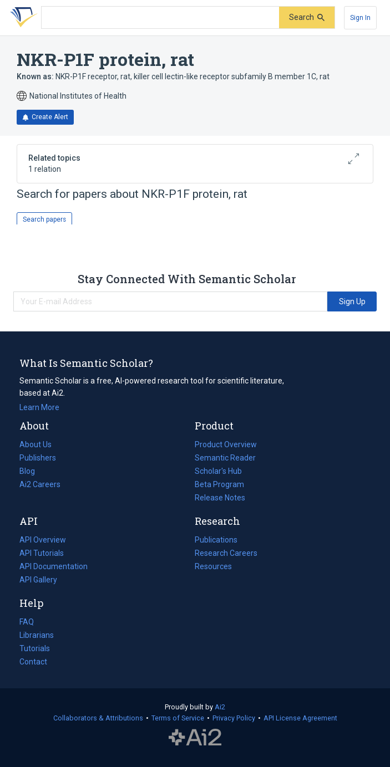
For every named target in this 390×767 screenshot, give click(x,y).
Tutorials (34, 648)
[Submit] (307, 17)
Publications (216, 539)
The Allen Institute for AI (195, 737)
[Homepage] (22, 17)
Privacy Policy (233, 718)
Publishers (37, 457)
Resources (213, 566)
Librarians (36, 635)
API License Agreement (300, 718)
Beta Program (219, 484)
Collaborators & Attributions (98, 718)
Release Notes (220, 497)
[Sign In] (360, 17)
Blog (31, 471)
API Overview (42, 539)
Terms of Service (177, 718)
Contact (33, 661)
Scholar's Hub (218, 471)
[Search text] (160, 18)
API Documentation (53, 566)
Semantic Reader (225, 457)
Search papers (44, 219)
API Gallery (38, 579)
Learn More (39, 407)
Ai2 (220, 707)
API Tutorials (41, 553)
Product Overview (226, 444)
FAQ (26, 621)
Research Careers (226, 553)
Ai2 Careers (39, 484)
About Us (35, 444)
